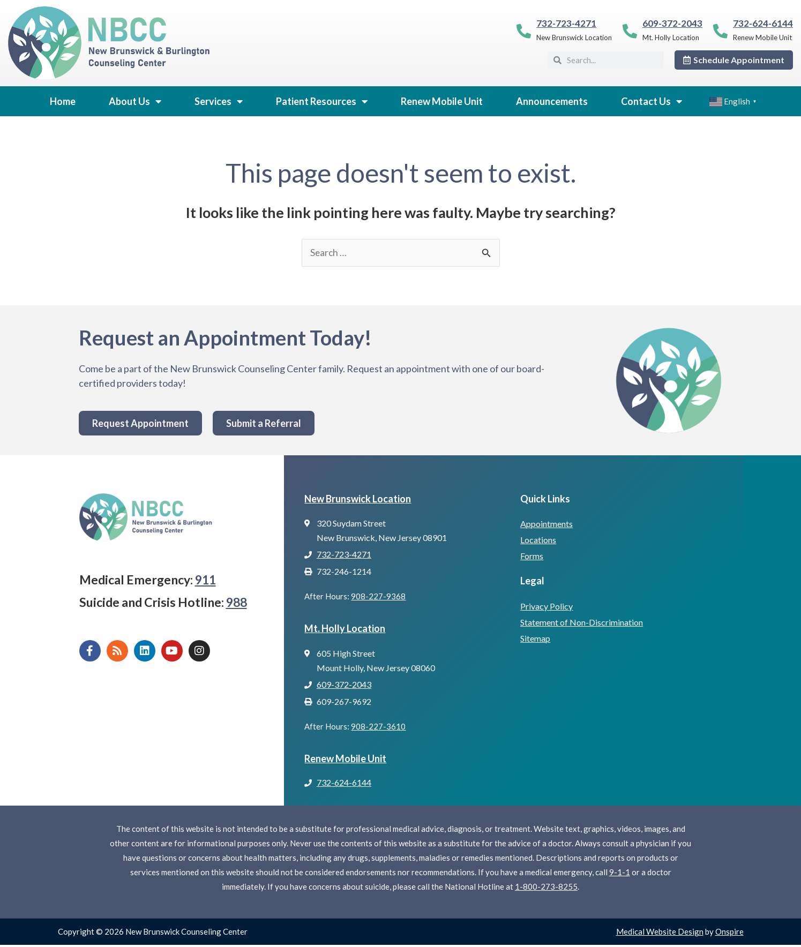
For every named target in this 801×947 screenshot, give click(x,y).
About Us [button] (135, 101)
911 (205, 580)
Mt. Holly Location (344, 629)
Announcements (552, 101)
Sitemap (535, 639)
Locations (538, 540)
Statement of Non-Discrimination (581, 623)
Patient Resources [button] (322, 101)
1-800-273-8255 (546, 888)
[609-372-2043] (630, 31)
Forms (531, 556)
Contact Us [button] (651, 101)
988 (236, 602)
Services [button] (218, 101)
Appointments (546, 524)
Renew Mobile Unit (442, 101)
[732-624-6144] (720, 31)
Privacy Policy (546, 607)
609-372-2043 (672, 23)
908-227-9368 (378, 597)
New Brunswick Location (357, 499)
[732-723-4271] (523, 31)
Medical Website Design (659, 933)
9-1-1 (619, 874)
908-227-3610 (378, 728)
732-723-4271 (566, 23)
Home (63, 101)
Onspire (729, 933)
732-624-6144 (763, 23)
